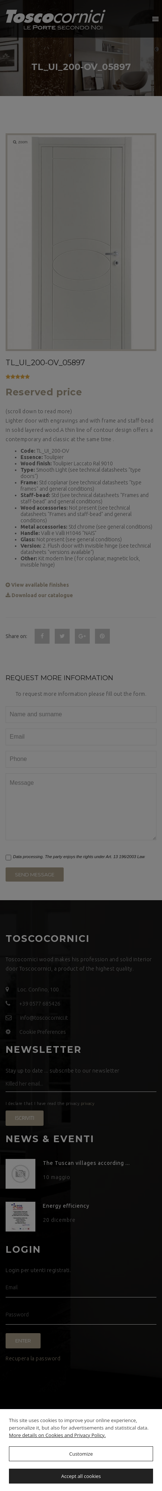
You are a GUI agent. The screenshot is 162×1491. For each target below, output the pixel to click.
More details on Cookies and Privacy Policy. (57, 1435)
